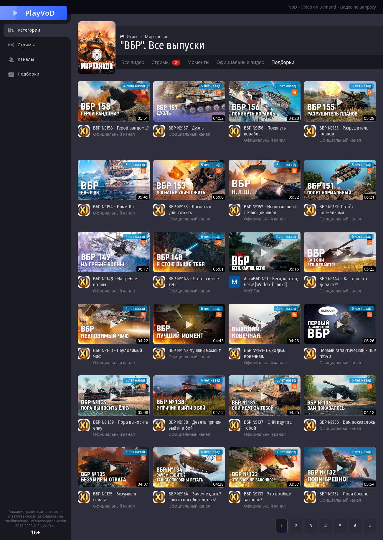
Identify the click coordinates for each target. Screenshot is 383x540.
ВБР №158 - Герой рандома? (121, 128)
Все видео (132, 62)
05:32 (293, 197)
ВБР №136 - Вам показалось (347, 422)
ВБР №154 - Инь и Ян (113, 207)
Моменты (198, 62)
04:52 (218, 118)
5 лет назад (210, 86)
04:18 (369, 412)
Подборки (282, 62)
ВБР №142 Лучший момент (195, 350)
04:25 (293, 412)
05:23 (369, 269)
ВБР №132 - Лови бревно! (344, 494)
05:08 (143, 412)
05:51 (143, 118)
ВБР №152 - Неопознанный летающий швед (270, 209)
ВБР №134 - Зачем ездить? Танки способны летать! (195, 497)
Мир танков (157, 36)
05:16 (293, 269)
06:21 (369, 197)
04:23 (293, 340)
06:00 (218, 197)
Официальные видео (241, 62)
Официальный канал (114, 134)
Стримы (165, 62)
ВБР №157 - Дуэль (186, 128)
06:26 (369, 340)
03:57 (293, 484)
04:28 (218, 484)
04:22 (143, 340)
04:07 (143, 484)
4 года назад (134, 86)
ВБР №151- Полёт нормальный (336, 209)
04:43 (218, 340)
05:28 (369, 118)
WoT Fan (252, 291)
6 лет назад (135, 236)
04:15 (218, 412)
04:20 (293, 118)
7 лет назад (286, 451)
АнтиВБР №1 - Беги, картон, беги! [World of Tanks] (271, 281)
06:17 (143, 269)
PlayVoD (33, 13)
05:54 (369, 484)
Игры (128, 36)
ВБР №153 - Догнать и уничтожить (190, 209)
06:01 (218, 269)
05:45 (143, 197)
